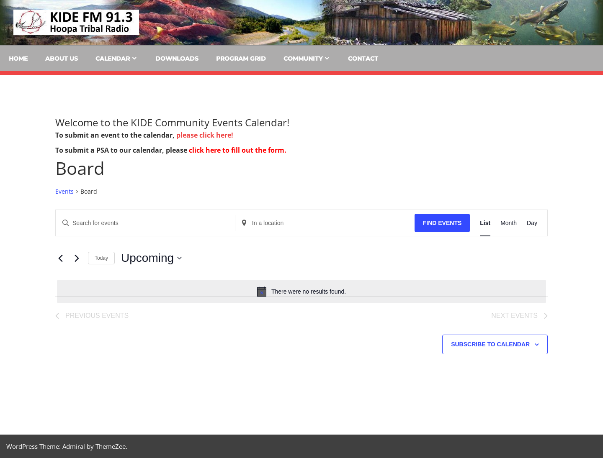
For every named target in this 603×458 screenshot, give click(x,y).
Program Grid (241, 58)
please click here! (204, 135)
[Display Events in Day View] (532, 223)
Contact (363, 58)
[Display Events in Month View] (508, 223)
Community (302, 58)
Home (18, 58)
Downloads (176, 58)
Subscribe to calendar (490, 344)
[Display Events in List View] (485, 223)
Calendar (112, 58)
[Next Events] (77, 258)
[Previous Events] (60, 258)
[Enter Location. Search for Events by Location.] (325, 223)
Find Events (442, 223)
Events (64, 191)
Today (101, 258)
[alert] (301, 291)
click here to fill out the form (236, 150)
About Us (61, 58)
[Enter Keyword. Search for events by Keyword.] (145, 223)
